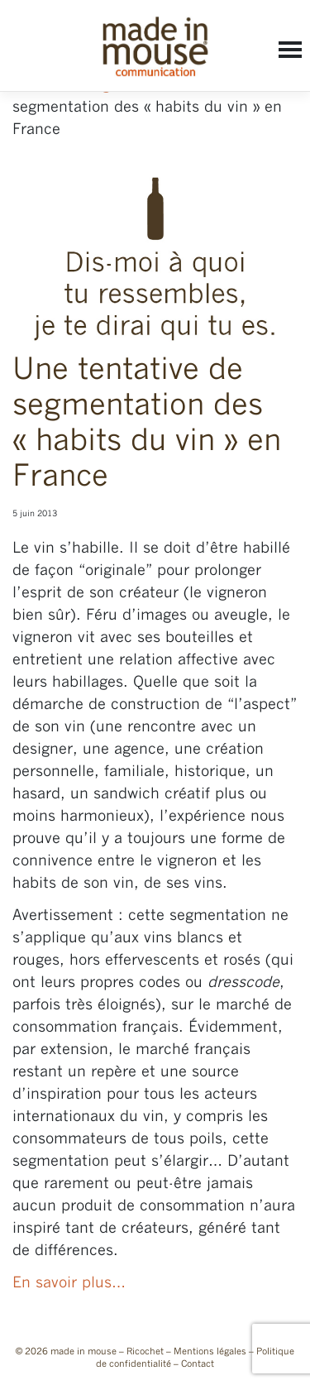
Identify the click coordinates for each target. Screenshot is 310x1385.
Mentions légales (210, 1352)
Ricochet (145, 1352)
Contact (197, 1364)
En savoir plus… (69, 1284)
